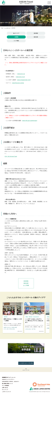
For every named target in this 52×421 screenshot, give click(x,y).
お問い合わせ (5, 387)
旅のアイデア (16, 33)
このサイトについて (6, 391)
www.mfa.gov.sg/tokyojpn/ (29, 120)
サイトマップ (5, 389)
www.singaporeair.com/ (24, 80)
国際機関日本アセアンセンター (9, 377)
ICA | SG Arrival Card (11, 156)
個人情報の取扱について (7, 383)
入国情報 (16, 37)
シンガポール (7, 28)
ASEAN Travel (26, 2)
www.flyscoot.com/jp (18, 83)
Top (2, 28)
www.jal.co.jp (21, 74)
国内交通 (36, 37)
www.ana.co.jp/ (20, 76)
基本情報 (36, 33)
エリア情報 (16, 40)
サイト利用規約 (5, 385)
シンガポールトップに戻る (26, 363)
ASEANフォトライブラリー (8, 379)
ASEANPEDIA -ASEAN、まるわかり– (10, 381)
